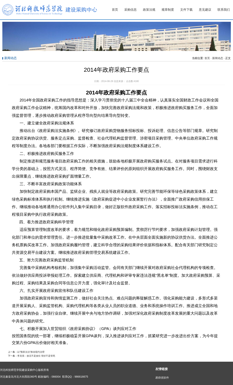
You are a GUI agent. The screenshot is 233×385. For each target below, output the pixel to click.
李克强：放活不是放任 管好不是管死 (36, 355)
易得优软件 (162, 377)
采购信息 (130, 9)
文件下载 (186, 9)
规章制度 (168, 9)
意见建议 (205, 9)
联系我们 (223, 9)
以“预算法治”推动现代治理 (30, 352)
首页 (115, 9)
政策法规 (149, 9)
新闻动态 (217, 58)
